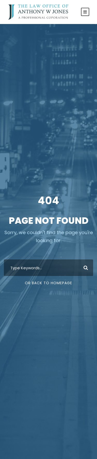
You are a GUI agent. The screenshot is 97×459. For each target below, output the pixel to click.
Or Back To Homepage (48, 283)
